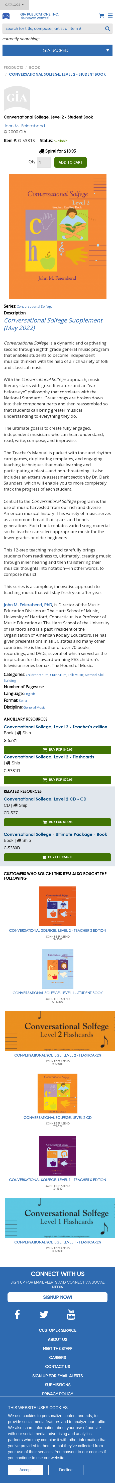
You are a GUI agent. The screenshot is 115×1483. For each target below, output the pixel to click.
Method (91, 674)
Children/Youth (37, 674)
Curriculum (58, 674)
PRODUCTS (13, 67)
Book (34, 67)
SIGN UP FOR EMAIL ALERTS (57, 1376)
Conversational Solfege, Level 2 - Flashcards (49, 756)
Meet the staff (57, 1348)
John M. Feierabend (24, 125)
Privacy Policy (57, 1394)
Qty (32, 161)
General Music (34, 707)
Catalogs (14, 5)
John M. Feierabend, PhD (28, 605)
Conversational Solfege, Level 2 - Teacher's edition (55, 726)
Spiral (23, 700)
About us (57, 1339)
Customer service (57, 1330)
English (29, 694)
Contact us (57, 1366)
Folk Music (75, 674)
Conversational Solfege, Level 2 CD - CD (45, 798)
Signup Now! (57, 1297)
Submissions (57, 1385)
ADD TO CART (70, 162)
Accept (26, 1470)
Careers (57, 1357)
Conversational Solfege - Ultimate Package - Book (55, 834)
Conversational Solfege (35, 306)
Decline (65, 1470)
